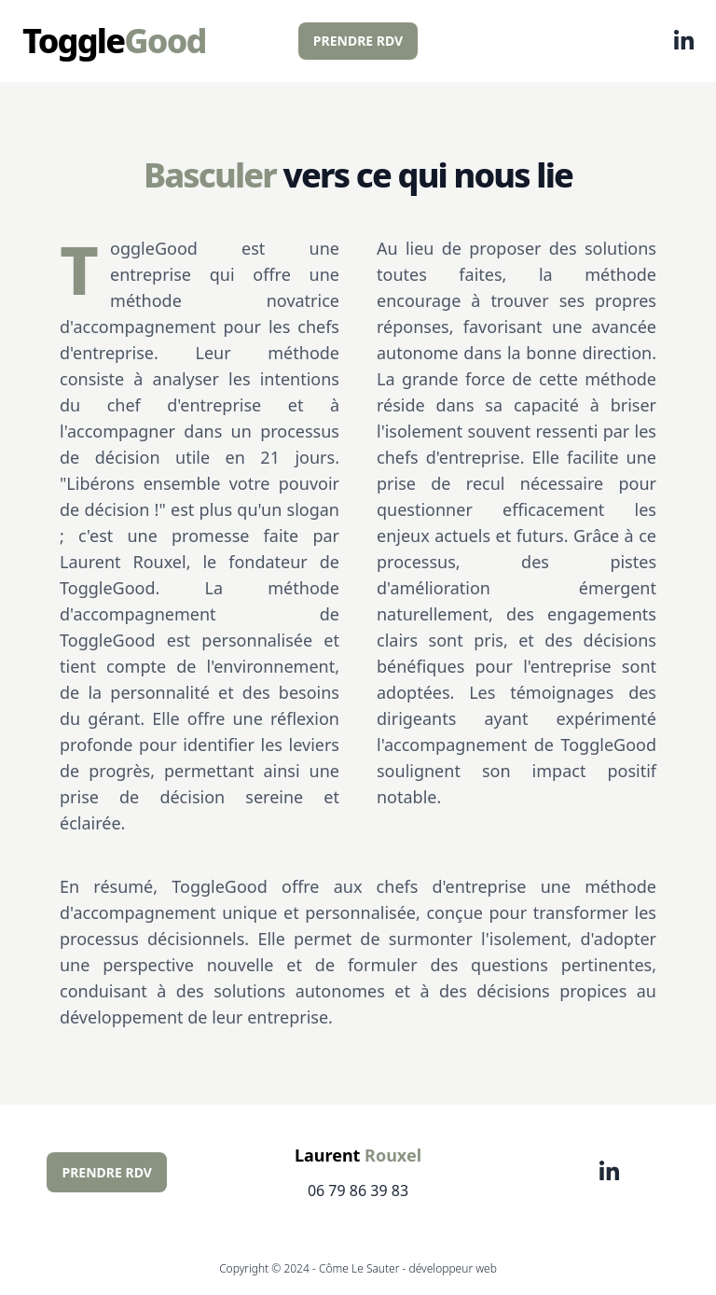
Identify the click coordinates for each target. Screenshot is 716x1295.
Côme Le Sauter (359, 1268)
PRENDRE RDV (358, 40)
